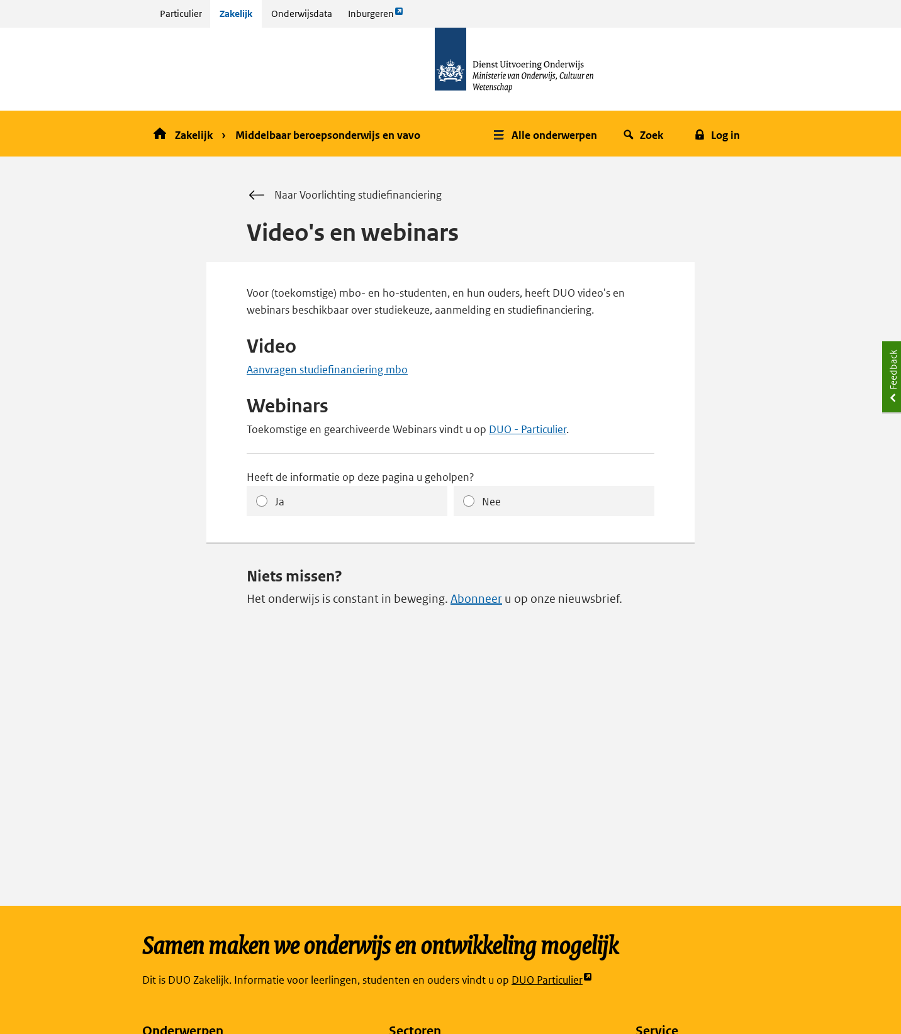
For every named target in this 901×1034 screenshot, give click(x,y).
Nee (491, 502)
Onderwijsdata (301, 13)
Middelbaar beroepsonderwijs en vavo (327, 135)
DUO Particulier (552, 980)
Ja (279, 502)
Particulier (181, 13)
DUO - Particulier (527, 429)
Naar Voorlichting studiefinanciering (344, 195)
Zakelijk (236, 13)
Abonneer (476, 598)
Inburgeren (375, 17)
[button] (546, 134)
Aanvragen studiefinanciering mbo (327, 370)
